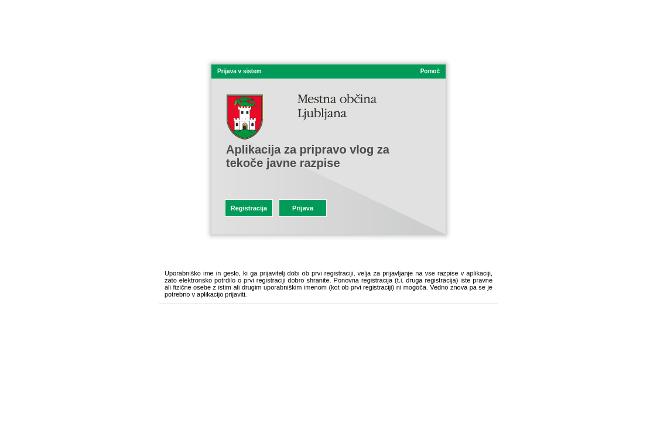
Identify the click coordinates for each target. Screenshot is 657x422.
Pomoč (430, 71)
